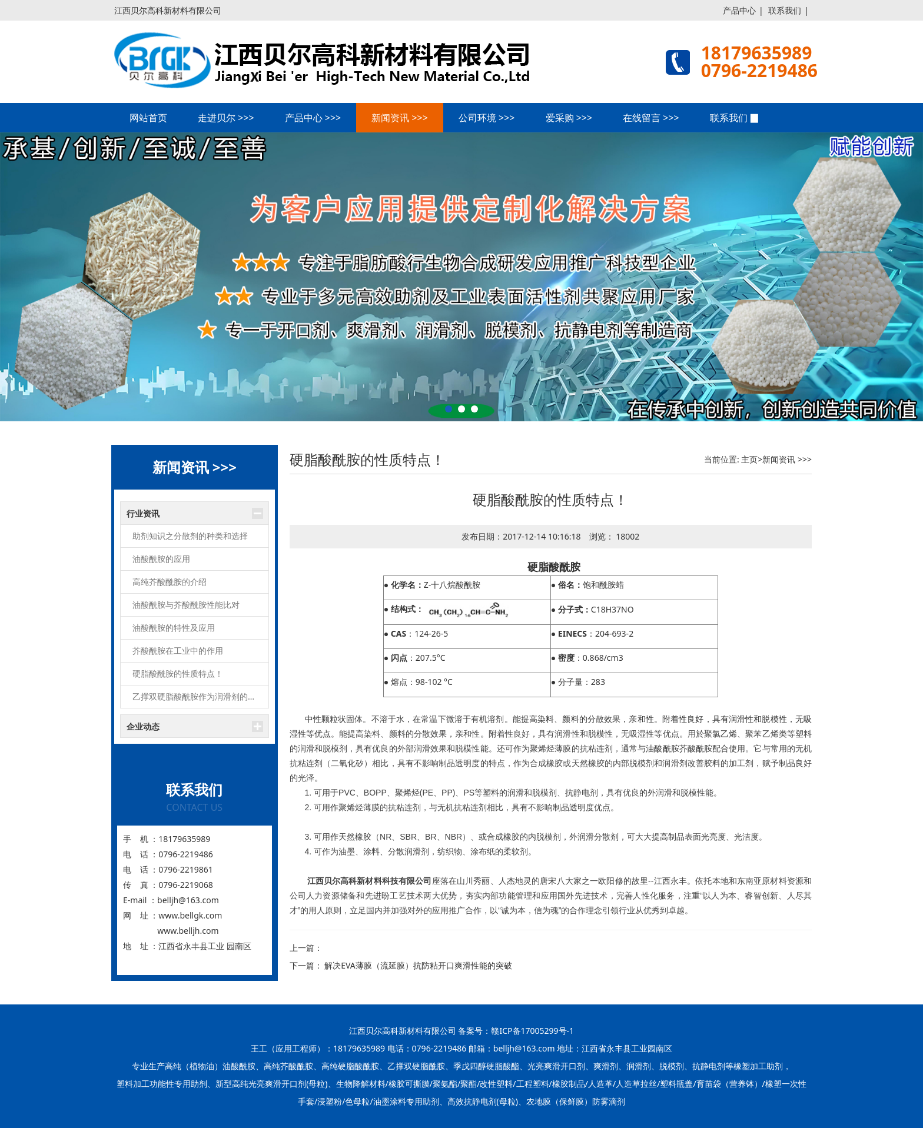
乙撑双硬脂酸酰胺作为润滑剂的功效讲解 (200, 696)
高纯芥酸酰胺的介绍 (169, 581)
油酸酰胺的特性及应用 (173, 627)
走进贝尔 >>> (226, 117)
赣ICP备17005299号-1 (532, 1030)
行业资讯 (143, 513)
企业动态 (143, 726)
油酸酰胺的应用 (161, 558)
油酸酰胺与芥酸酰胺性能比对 (186, 604)
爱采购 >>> (569, 117)
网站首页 (148, 117)
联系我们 (784, 10)
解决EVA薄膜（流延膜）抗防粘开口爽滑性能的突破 (418, 965)
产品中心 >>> (313, 117)
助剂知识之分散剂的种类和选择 (190, 535)
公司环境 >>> (487, 117)
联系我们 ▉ (734, 117)
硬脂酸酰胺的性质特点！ (177, 673)
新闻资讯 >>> (399, 117)
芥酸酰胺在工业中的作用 (177, 650)
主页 (749, 459)
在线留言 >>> (651, 117)
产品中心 (739, 10)
